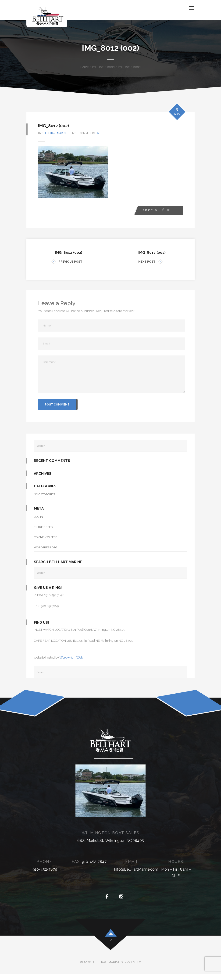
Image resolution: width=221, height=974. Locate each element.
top (110, 939)
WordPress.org (45, 547)
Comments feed (45, 537)
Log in (38, 516)
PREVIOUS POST (66, 262)
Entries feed (43, 527)
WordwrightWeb (71, 657)
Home (84, 67)
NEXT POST (150, 262)
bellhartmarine (55, 133)
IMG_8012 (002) (103, 67)
